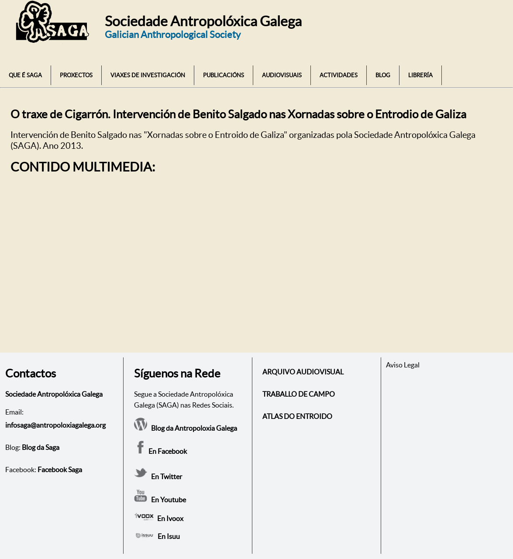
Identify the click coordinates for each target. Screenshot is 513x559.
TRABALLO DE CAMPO (298, 394)
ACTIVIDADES (339, 75)
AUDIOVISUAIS (282, 75)
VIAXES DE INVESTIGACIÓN (147, 75)
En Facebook (160, 451)
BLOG (382, 75)
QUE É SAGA (25, 75)
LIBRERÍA (420, 75)
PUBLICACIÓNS (223, 75)
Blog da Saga (40, 447)
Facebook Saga (60, 469)
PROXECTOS (76, 75)
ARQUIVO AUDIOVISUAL (303, 372)
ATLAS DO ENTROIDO (297, 416)
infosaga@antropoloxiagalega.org (55, 425)
